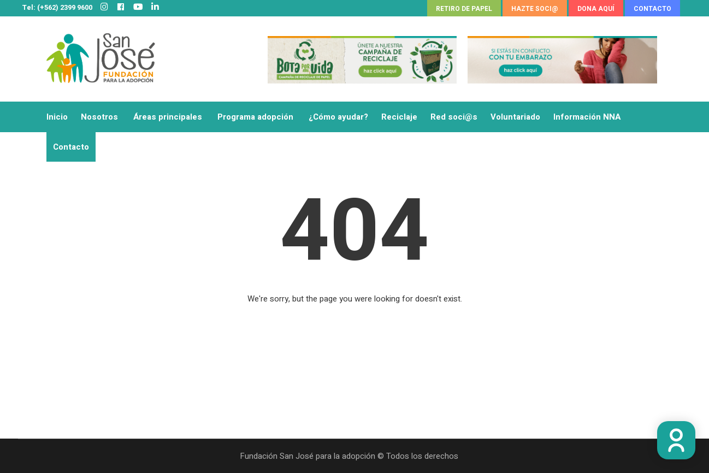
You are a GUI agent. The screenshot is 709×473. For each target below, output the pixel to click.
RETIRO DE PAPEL (464, 9)
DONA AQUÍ (596, 9)
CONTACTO (652, 9)
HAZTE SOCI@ (534, 9)
